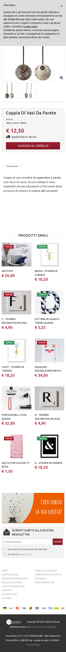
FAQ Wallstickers (12, 582)
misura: (9, 119)
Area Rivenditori (44, 582)
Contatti (7, 590)
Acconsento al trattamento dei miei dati (27, 549)
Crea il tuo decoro (46, 570)
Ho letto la (20, 554)
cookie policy (30, 26)
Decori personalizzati (15, 578)
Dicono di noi (9, 594)
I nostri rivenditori (13, 586)
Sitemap (6, 598)
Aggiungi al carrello (33, 145)
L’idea (5, 570)
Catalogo (40, 578)
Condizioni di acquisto (48, 574)
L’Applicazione (10, 574)
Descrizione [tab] (12, 166)
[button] (9, 90)
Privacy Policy (25, 554)
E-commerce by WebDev (44, 627)
